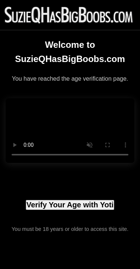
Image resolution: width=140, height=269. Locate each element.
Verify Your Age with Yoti (70, 205)
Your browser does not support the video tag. (70, 130)
